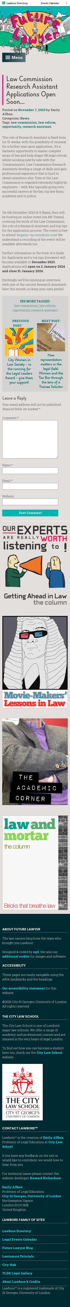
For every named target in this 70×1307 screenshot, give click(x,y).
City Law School (49, 1053)
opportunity (11, 126)
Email (7, 481)
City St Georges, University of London (31, 1196)
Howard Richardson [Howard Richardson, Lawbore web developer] (45, 1178)
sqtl (36, 952)
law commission (24, 122)
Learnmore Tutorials (18, 1256)
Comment (10, 418)
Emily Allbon (53, 1137)
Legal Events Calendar (19, 1239)
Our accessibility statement (23, 988)
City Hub (9, 1265)
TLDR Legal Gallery (17, 1273)
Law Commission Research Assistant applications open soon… (32, 90)
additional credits (16, 956)
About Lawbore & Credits (21, 1282)
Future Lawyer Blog (17, 1248)
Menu (14, 57)
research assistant (37, 126)
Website (8, 496)
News (24, 118)
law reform (46, 122)
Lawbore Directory (16, 1231)
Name (7, 465)
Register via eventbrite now (37, 235)
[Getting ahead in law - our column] (35, 565)
